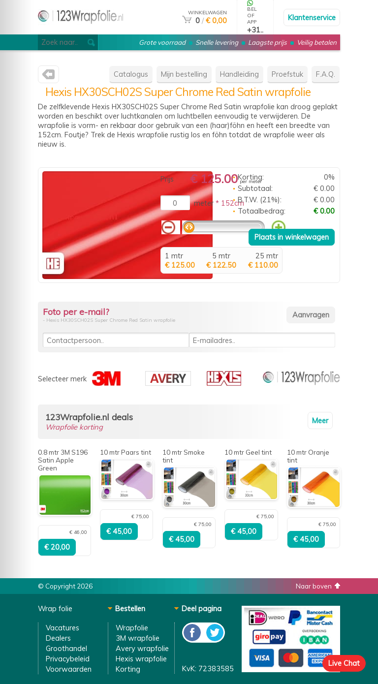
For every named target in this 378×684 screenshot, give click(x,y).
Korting (128, 669)
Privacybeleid (68, 658)
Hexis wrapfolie (141, 658)
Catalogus (131, 74)
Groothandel (66, 648)
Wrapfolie (132, 627)
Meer (320, 420)
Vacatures (62, 627)
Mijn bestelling (184, 74)
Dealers (58, 638)
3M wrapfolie (137, 638)
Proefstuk (287, 74)
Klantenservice (312, 17)
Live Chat (344, 663)
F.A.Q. (325, 74)
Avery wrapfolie (142, 648)
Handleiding (239, 74)
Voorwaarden (69, 669)
